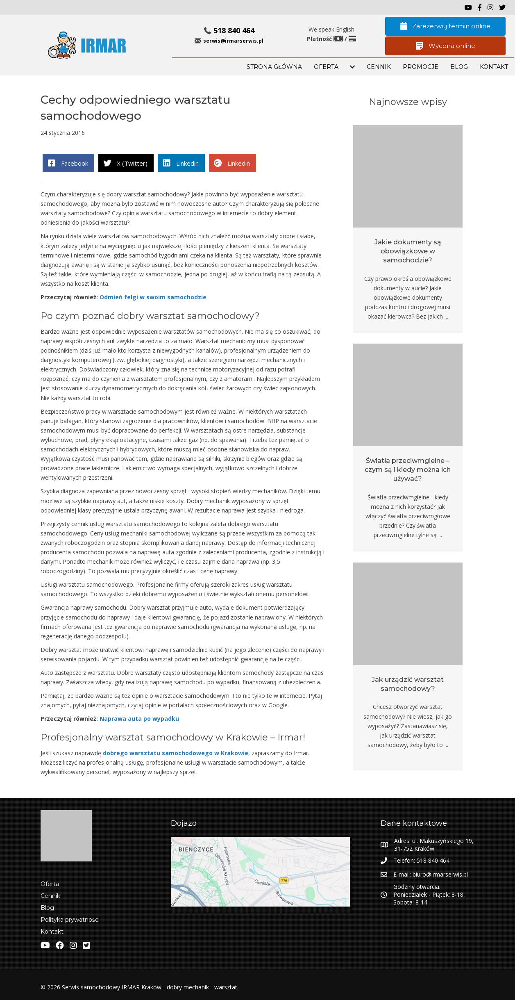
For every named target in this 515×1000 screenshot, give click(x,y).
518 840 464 (233, 30)
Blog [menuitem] (47, 907)
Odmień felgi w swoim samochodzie (153, 297)
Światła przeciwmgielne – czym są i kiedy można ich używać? (408, 470)
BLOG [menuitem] (459, 67)
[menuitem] (352, 66)
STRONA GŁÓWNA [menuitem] (274, 67)
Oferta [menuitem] (50, 884)
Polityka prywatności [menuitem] (70, 919)
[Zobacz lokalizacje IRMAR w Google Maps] (261, 875)
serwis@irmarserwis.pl (233, 40)
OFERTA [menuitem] (326, 67)
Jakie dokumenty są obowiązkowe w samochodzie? (407, 251)
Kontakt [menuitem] (52, 931)
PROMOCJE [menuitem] (420, 67)
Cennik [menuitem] (379, 67)
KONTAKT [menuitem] (494, 67)
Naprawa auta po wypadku (139, 718)
